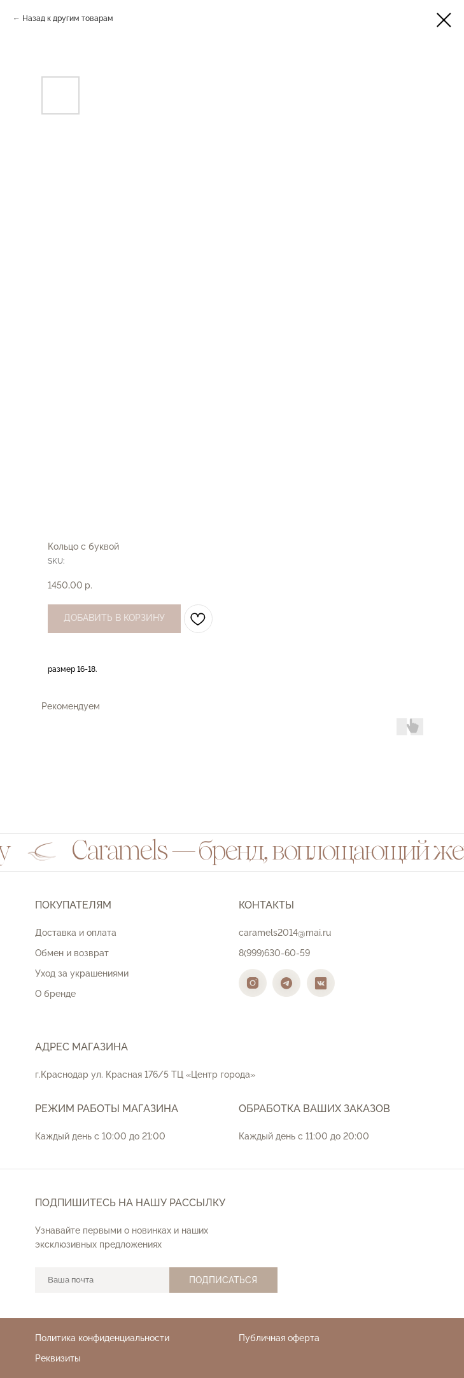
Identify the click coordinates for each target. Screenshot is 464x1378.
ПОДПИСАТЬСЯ (223, 1280)
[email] (102, 1280)
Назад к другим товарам (67, 18)
